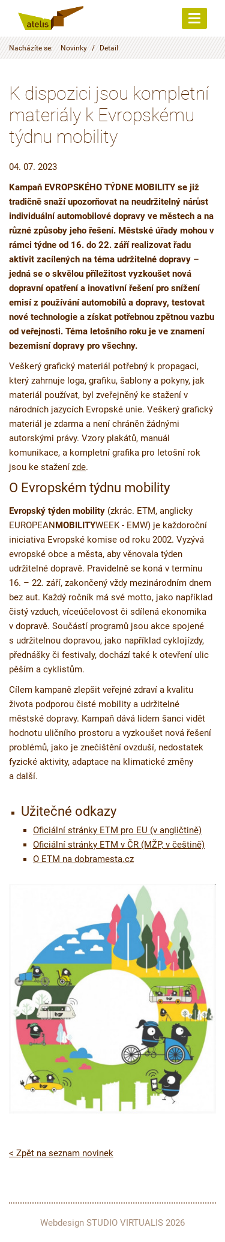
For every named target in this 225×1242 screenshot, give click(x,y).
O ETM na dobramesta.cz (83, 859)
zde (79, 467)
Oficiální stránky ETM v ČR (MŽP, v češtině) (119, 844)
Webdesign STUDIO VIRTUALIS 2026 (112, 1222)
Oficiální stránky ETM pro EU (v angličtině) (117, 830)
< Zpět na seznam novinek (61, 1153)
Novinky (74, 48)
